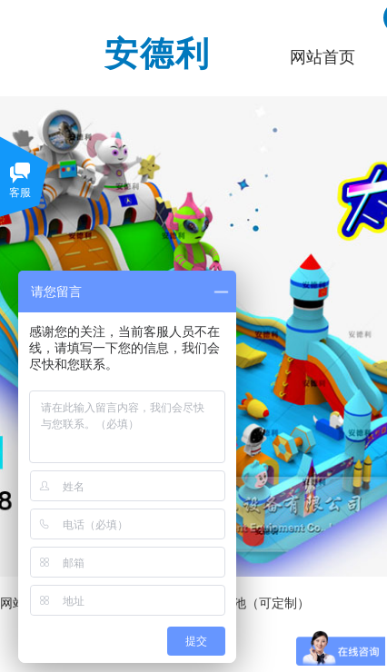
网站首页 (322, 57)
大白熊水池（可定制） (246, 603)
